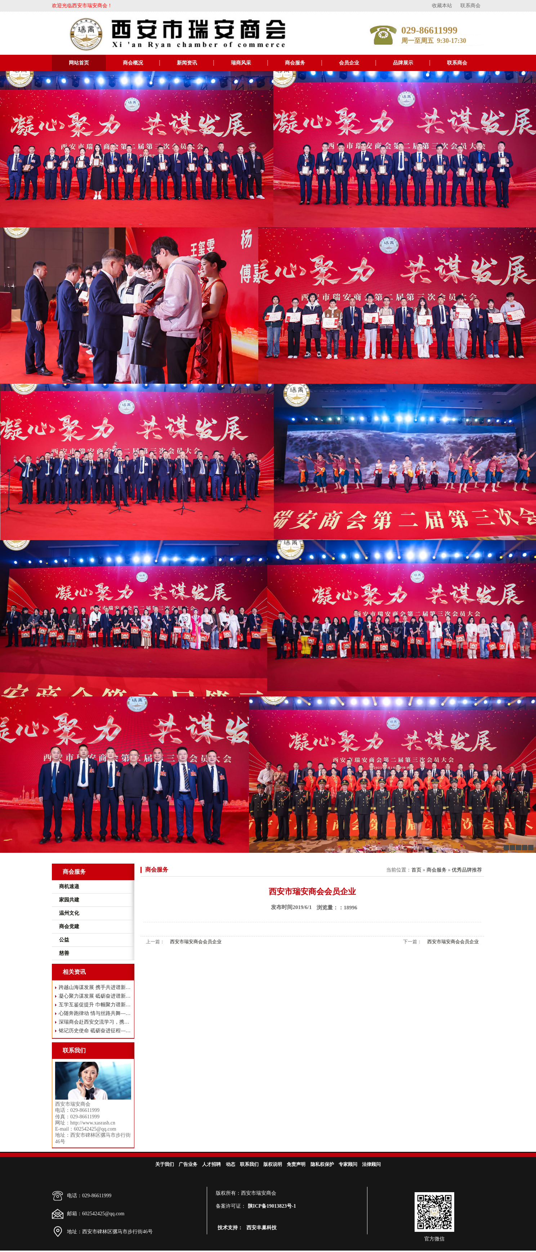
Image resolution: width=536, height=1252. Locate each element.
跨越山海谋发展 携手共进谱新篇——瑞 (95, 987)
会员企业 (349, 63)
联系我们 (249, 1164)
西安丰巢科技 (261, 1227)
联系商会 (470, 5)
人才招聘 (211, 1164)
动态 (230, 1164)
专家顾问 (348, 1164)
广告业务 (188, 1164)
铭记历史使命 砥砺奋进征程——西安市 (95, 1030)
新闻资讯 (187, 63)
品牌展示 (403, 63)
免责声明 (296, 1164)
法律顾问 (371, 1164)
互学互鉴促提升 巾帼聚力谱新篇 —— (95, 1004)
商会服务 (295, 63)
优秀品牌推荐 (467, 870)
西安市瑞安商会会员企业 (196, 941)
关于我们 (164, 1164)
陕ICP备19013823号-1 (272, 1206)
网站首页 (79, 63)
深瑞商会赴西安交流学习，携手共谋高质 (95, 1022)
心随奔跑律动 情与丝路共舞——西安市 (95, 1013)
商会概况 (133, 63)
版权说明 (272, 1164)
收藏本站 (442, 5)
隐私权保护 (322, 1164)
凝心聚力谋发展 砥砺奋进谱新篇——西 (95, 996)
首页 (416, 870)
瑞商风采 (241, 63)
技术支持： (230, 1227)
